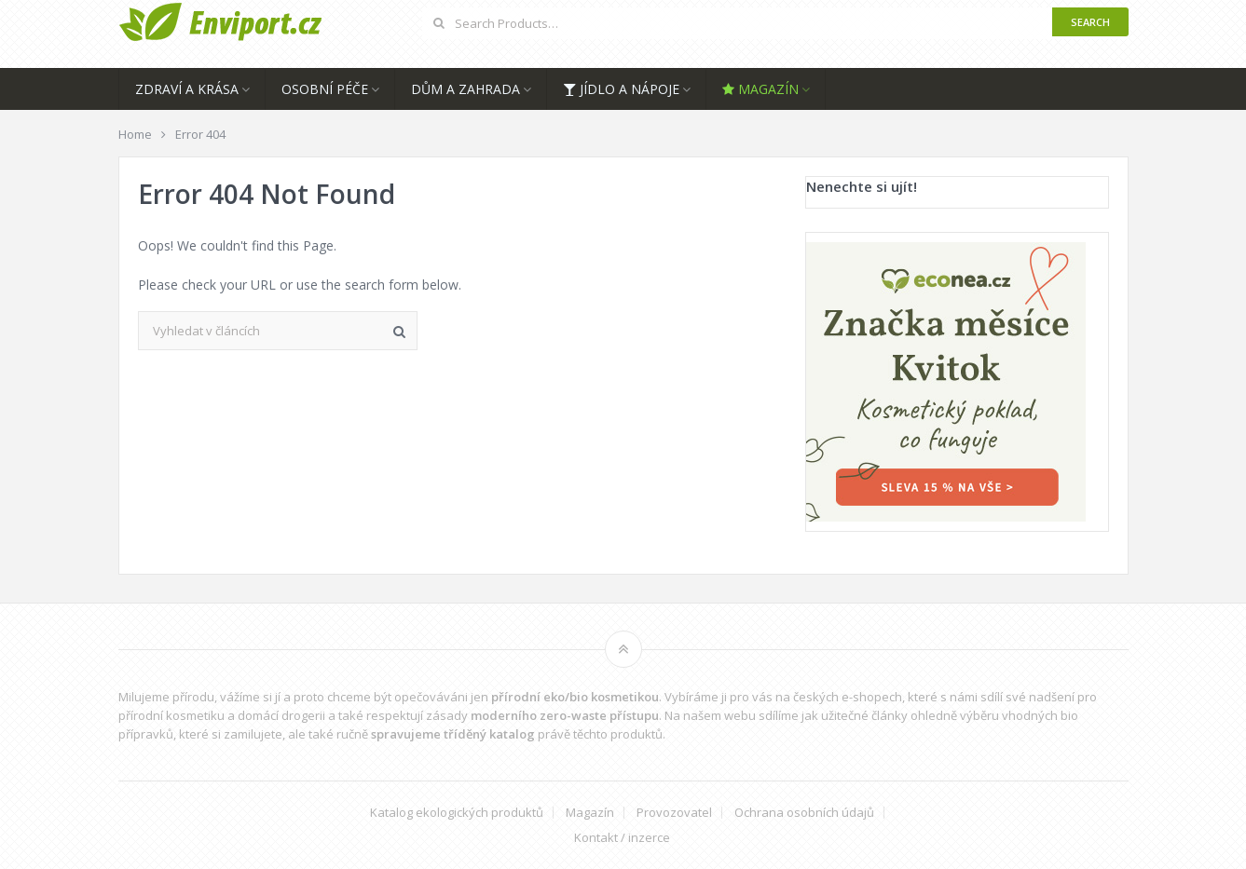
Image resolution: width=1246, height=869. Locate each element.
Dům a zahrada (465, 89)
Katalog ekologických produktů (456, 813)
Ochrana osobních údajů (804, 813)
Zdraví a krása (187, 89)
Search (1090, 22)
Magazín (760, 89)
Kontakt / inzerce (622, 838)
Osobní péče (324, 89)
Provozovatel (674, 813)
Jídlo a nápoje (621, 89)
